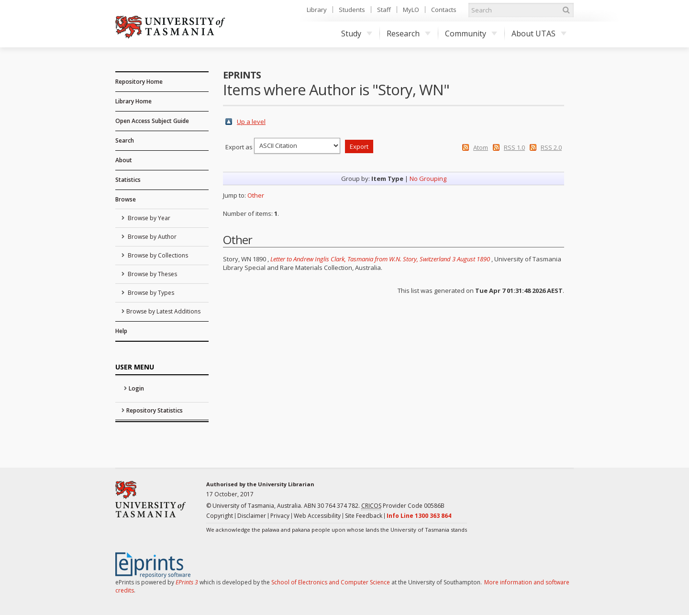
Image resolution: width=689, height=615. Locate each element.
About (123, 160)
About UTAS (539, 33)
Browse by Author (151, 237)
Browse (125, 199)
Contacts (443, 9)
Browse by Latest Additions (163, 311)
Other (255, 195)
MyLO (411, 9)
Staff (384, 9)
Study (356, 33)
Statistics (128, 180)
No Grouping (428, 178)
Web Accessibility (317, 516)
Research (409, 33)
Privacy (279, 516)
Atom (480, 147)
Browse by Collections (157, 255)
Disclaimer (251, 516)
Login (136, 388)
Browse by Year (148, 218)
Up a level (251, 121)
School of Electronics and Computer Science (330, 582)
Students (352, 9)
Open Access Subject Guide (152, 121)
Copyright (219, 516)
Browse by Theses (151, 274)
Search (124, 140)
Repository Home (139, 82)
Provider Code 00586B (403, 506)
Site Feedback (363, 516)
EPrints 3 (187, 582)
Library (317, 9)
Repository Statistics (154, 410)
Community (471, 33)
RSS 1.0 (514, 147)
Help (121, 331)
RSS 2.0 (551, 147)
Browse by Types (150, 293)
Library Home (133, 101)
